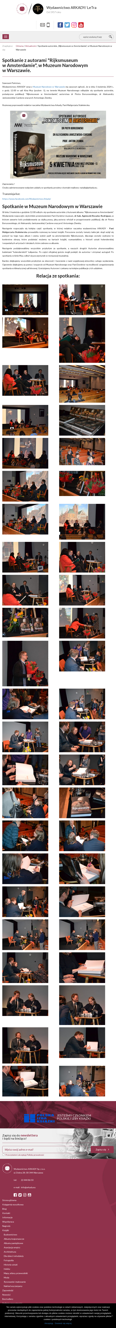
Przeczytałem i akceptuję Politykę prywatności (25, 1155)
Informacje (7, 1217)
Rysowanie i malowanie (15, 1281)
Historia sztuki (10, 1264)
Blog (4, 1208)
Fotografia (9, 1260)
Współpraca (8, 1221)
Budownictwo (10, 1234)
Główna (19, 46)
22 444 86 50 (27, 1180)
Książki (5, 1230)
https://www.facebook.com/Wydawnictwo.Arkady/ (26, 198)
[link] (49, 86)
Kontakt (6, 1213)
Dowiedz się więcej (63, 1323)
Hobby (7, 1269)
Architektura (10, 1251)
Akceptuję (48, 1323)
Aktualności (30, 46)
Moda (6, 1277)
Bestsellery (7, 1299)
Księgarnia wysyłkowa (12, 1204)
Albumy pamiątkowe (13, 1243)
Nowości (6, 1294)
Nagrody (6, 1226)
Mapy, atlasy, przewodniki (16, 1273)
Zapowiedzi (7, 1290)
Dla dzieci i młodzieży (14, 1256)
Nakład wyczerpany (13, 1286)
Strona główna (9, 1200)
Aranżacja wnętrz (12, 1247)
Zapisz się (102, 1149)
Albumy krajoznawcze (14, 1239)
